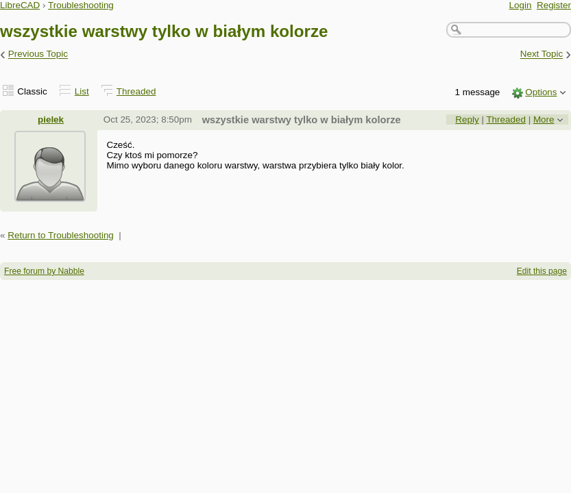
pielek (51, 119)
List (82, 91)
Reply (466, 119)
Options (541, 92)
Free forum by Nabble (44, 271)
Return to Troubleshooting (61, 235)
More (544, 119)
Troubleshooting (81, 5)
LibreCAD (20, 5)
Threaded (136, 91)
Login (520, 5)
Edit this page (542, 271)
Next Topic (541, 54)
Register (554, 5)
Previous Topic (38, 54)
